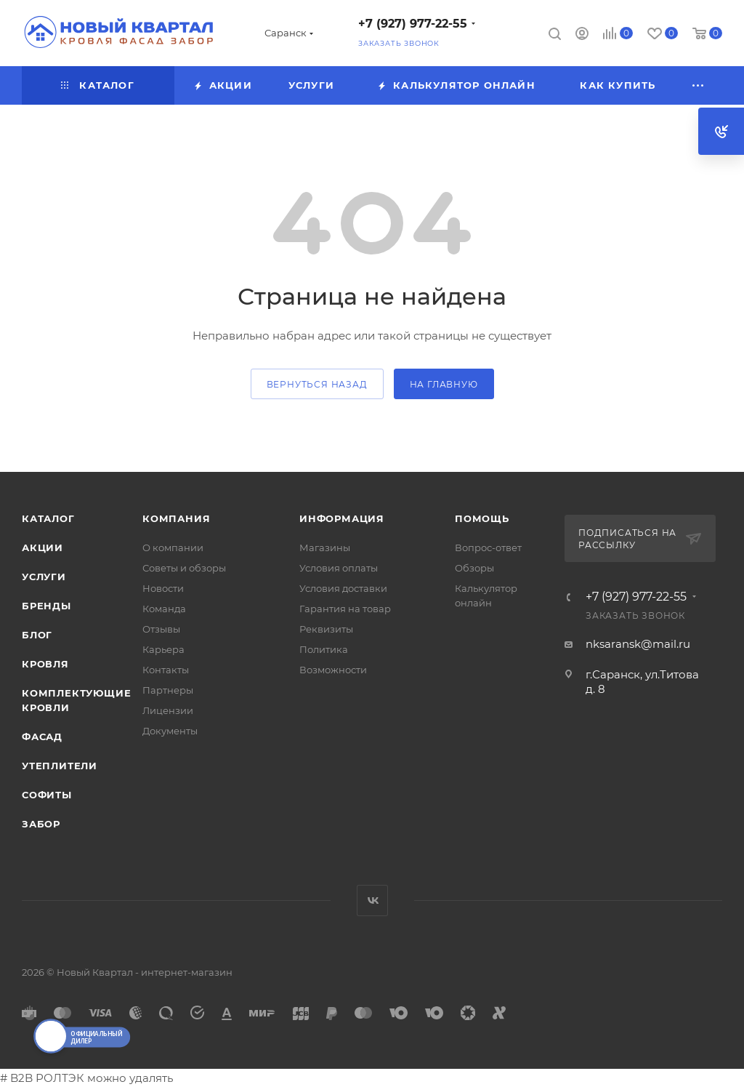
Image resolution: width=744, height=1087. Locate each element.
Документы (170, 731)
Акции (42, 547)
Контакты (165, 669)
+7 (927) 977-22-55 (412, 24)
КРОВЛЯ (45, 664)
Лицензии (167, 710)
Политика (323, 649)
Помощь (482, 518)
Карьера (163, 649)
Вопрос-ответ (488, 547)
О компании (172, 547)
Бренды (46, 605)
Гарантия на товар (345, 608)
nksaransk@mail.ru (638, 644)
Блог (37, 635)
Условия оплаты (338, 568)
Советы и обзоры (184, 568)
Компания (176, 518)
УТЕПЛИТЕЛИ (59, 765)
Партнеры (167, 690)
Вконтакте (372, 900)
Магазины (324, 547)
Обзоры (474, 568)
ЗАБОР (41, 824)
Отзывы (161, 629)
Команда (164, 608)
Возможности (333, 669)
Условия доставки (343, 588)
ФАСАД (42, 736)
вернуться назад (317, 384)
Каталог (48, 518)
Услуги (44, 576)
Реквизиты (326, 629)
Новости (163, 588)
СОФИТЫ (47, 795)
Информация (341, 518)
